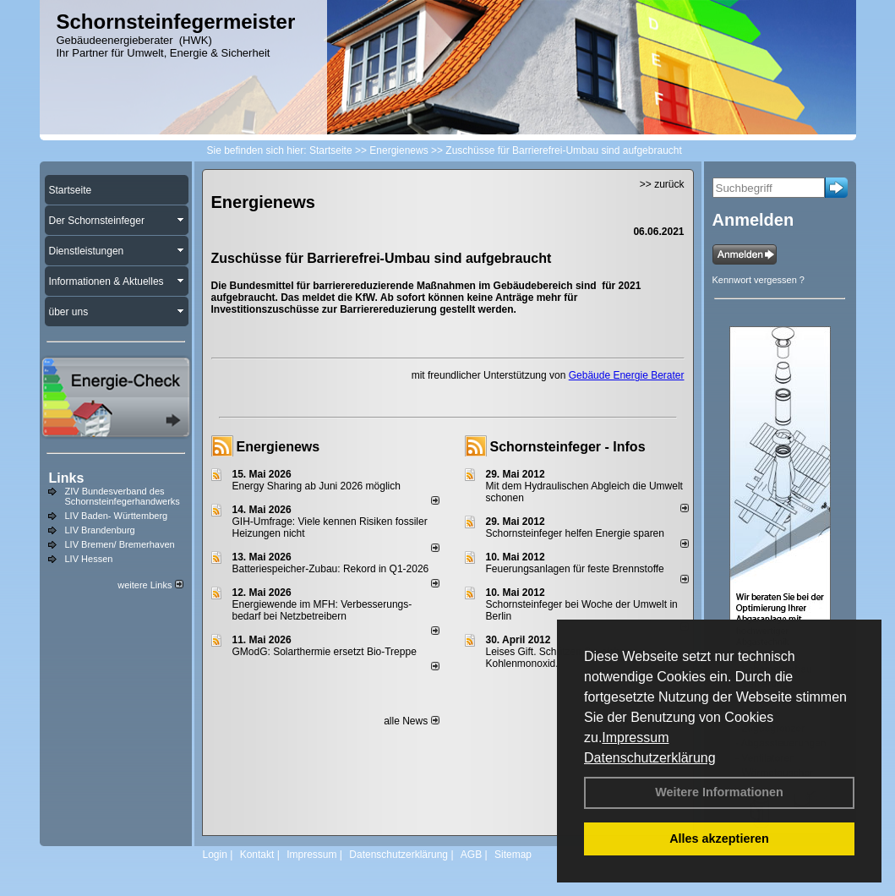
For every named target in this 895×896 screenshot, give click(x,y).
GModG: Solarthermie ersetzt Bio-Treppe (324, 652)
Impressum (635, 737)
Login (215, 854)
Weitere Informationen (719, 792)
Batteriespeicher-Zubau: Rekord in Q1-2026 (330, 569)
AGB (471, 854)
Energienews (278, 447)
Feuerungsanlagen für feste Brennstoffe (575, 569)
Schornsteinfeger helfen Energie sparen (575, 533)
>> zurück (662, 184)
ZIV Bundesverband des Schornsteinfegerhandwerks (122, 496)
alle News (411, 721)
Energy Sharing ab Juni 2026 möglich (316, 486)
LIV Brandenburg (100, 530)
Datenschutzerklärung (650, 758)
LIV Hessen (89, 559)
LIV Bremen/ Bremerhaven (120, 544)
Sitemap (513, 854)
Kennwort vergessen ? (758, 280)
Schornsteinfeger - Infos (568, 447)
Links (67, 478)
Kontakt (257, 854)
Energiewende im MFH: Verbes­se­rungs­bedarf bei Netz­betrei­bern (322, 610)
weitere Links (150, 585)
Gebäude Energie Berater (627, 375)
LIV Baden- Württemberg (116, 516)
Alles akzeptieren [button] (719, 838)
